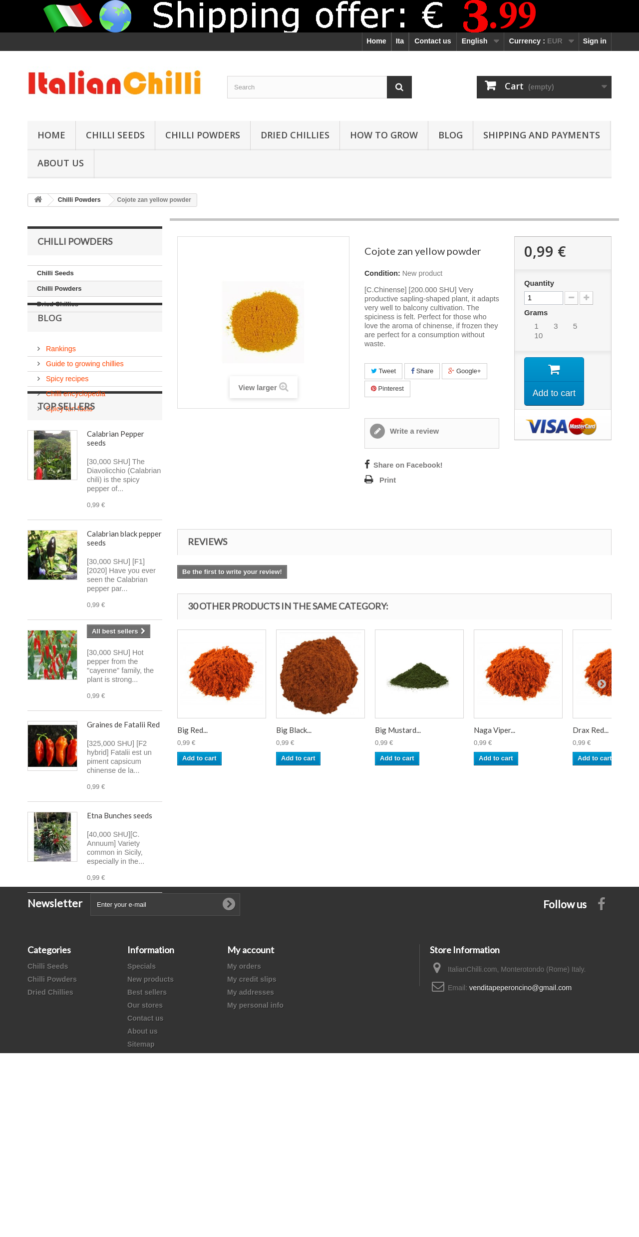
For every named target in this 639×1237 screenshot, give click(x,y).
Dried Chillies (295, 135)
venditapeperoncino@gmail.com (520, 1118)
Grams (537, 312)
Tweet (383, 371)
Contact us (432, 41)
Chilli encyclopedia (74, 414)
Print (387, 480)
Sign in (595, 41)
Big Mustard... (398, 729)
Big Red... (192, 729)
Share (422, 371)
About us (142, 1161)
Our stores (145, 1135)
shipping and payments (541, 135)
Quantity (539, 283)
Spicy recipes (66, 399)
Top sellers (66, 466)
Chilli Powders (202, 135)
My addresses (250, 1122)
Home (376, 41)
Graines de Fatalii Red (123, 784)
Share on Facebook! (408, 465)
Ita (400, 41)
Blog (450, 135)
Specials (141, 1096)
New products (150, 1109)
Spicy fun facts (68, 429)
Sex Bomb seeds (113, 693)
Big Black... (294, 729)
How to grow (384, 135)
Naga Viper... (494, 729)
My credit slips (252, 1109)
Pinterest (387, 388)
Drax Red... (591, 729)
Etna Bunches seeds (119, 875)
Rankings (60, 369)
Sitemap (141, 1174)
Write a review (413, 431)
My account (250, 1079)
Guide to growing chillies (84, 384)
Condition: (382, 273)
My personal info (255, 1135)
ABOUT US (60, 163)
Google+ (464, 371)
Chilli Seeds (115, 135)
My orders (244, 1096)
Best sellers (147, 1122)
